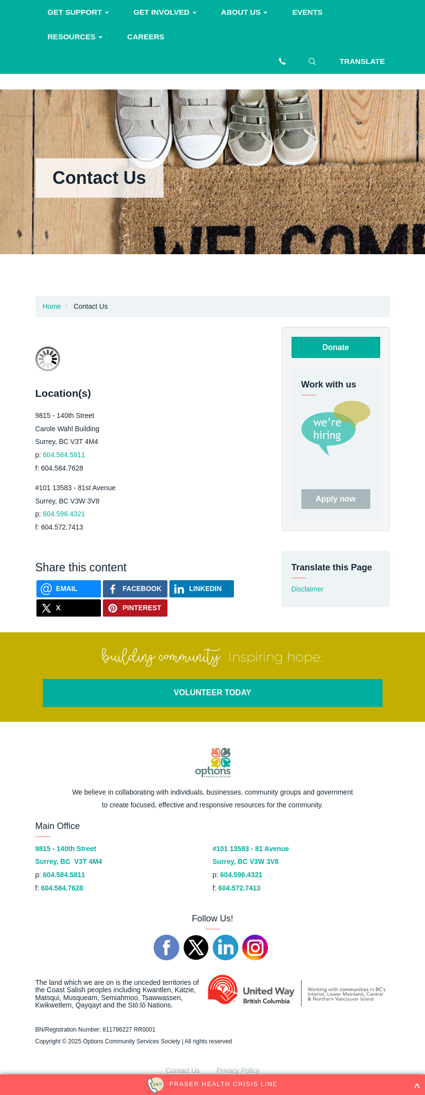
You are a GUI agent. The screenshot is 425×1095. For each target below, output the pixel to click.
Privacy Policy (238, 1070)
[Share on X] (68, 608)
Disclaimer (308, 589)
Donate (335, 347)
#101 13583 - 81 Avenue (251, 849)
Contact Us (182, 1070)
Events (307, 12)
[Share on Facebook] (135, 588)
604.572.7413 (239, 888)
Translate (362, 61)
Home (52, 306)
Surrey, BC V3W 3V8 (246, 861)
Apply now (336, 499)
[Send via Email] (68, 588)
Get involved (164, 12)
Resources (75, 36)
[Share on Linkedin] (201, 588)
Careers (145, 36)
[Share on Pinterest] (135, 608)
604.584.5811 (64, 455)
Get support (78, 12)
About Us (244, 12)
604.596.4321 (64, 514)
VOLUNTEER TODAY (212, 692)
